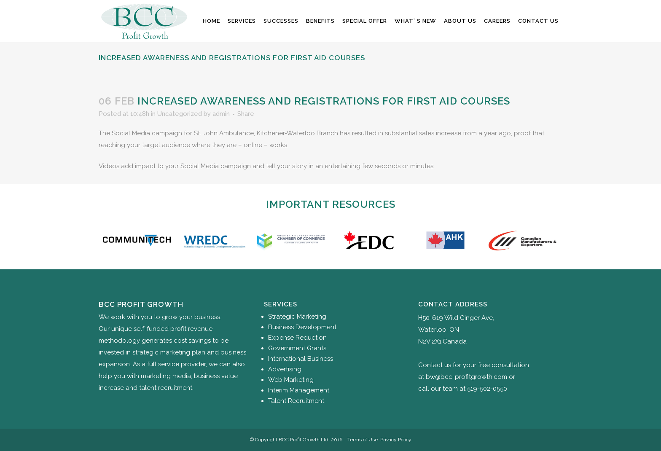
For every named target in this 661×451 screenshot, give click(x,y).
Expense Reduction (297, 337)
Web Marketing (291, 380)
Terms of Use (362, 440)
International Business (300, 358)
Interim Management (298, 390)
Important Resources (330, 204)
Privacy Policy (395, 440)
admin (221, 114)
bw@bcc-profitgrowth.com (466, 377)
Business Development (302, 327)
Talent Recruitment (296, 401)
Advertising (284, 369)
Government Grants (297, 348)
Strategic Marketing (297, 316)
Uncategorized (179, 114)
